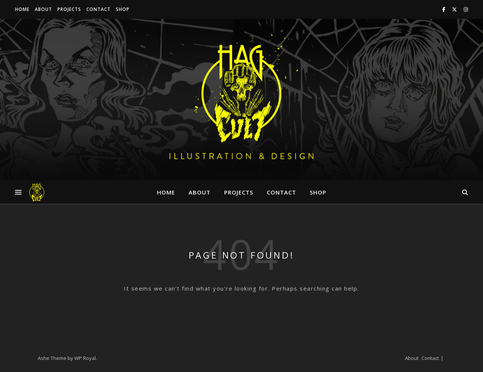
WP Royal (85, 358)
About (43, 9)
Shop (122, 9)
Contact (98, 9)
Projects (69, 9)
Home (22, 9)
